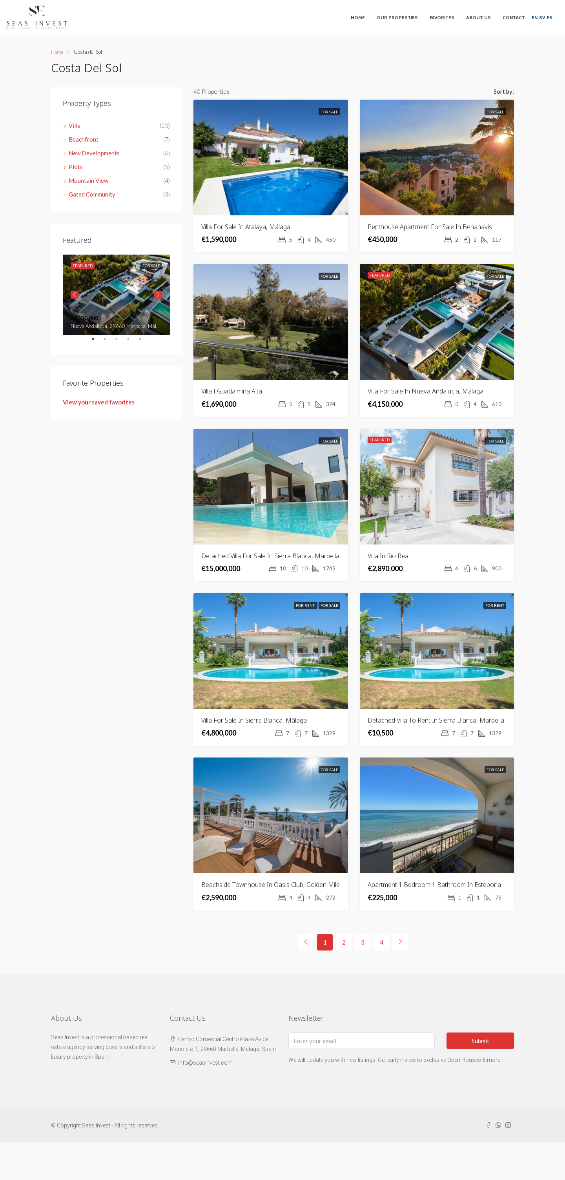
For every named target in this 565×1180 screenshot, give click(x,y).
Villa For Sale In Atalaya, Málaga (245, 226)
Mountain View (88, 180)
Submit (480, 1040)
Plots (76, 166)
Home (358, 17)
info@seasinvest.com (205, 1063)
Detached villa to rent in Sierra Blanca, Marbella (436, 720)
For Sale (329, 111)
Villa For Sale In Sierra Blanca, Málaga (254, 720)
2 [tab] (109, 342)
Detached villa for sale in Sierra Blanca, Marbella (270, 556)
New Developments (94, 153)
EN (535, 17)
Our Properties (397, 17)
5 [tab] (144, 342)
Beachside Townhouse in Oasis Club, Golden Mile (270, 884)
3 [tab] (120, 342)
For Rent (305, 605)
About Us (478, 17)
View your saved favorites (99, 402)
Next (158, 295)
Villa (74, 125)
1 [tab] (97, 342)
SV (542, 17)
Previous (74, 295)
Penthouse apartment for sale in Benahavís (430, 226)
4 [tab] (132, 342)
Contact (514, 17)
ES (549, 17)
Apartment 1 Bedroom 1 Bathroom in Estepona (434, 884)
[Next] (400, 942)
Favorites (442, 17)
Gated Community (92, 194)
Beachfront (83, 139)
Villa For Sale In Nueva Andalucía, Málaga (425, 391)
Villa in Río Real (389, 556)
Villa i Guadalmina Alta (231, 391)
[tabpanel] (116, 295)
